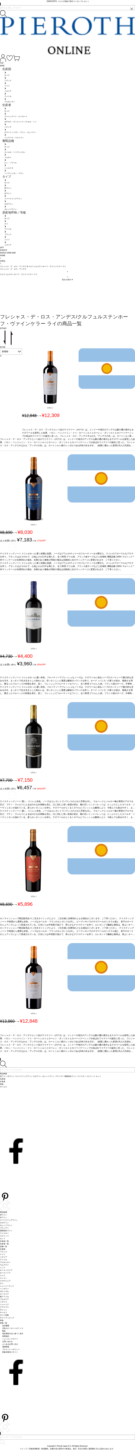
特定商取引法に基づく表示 (12, 1334)
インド (2, 1268)
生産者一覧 (4, 1244)
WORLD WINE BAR (8, 253)
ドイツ (2, 1254)
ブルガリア (4, 1299)
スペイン (3, 1278)
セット (2, 1238)
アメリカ (3, 1260)
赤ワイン (3, 1215)
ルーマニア (4, 1294)
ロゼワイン (4, 1223)
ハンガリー (4, 1289)
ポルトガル (4, 1291)
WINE (2, 66)
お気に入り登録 (34, 423)
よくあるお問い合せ (10, 1344)
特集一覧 (3, 1323)
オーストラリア (6, 1270)
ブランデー (4, 1228)
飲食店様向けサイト (10, 1352)
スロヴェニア (5, 1281)
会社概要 (5, 1326)
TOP (2, 63)
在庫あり (50, 408)
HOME (2, 255)
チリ (2, 1283)
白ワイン (3, 1217)
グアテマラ (4, 1307)
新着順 (5, 351)
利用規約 (5, 1336)
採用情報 (5, 1347)
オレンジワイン (6, 1225)
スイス (2, 1275)
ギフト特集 (4, 1315)
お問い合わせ (7, 1341)
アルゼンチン (5, 1262)
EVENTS (3, 250)
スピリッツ (4, 1236)
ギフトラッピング (7, 1318)
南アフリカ (4, 1297)
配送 (4, 1331)
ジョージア (4, 1304)
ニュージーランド (7, 1286)
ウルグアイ (4, 1265)
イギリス (3, 1302)
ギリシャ (3, 1310)
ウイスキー (4, 1233)
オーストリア (5, 1273)
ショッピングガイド (10, 1339)
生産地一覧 (4, 1241)
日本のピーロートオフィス (12, 1328)
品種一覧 (3, 1246)
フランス (3, 1252)
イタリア (3, 1257)
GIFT (2, 248)
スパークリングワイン (9, 1220)
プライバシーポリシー (11, 1349)
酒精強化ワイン (6, 1231)
